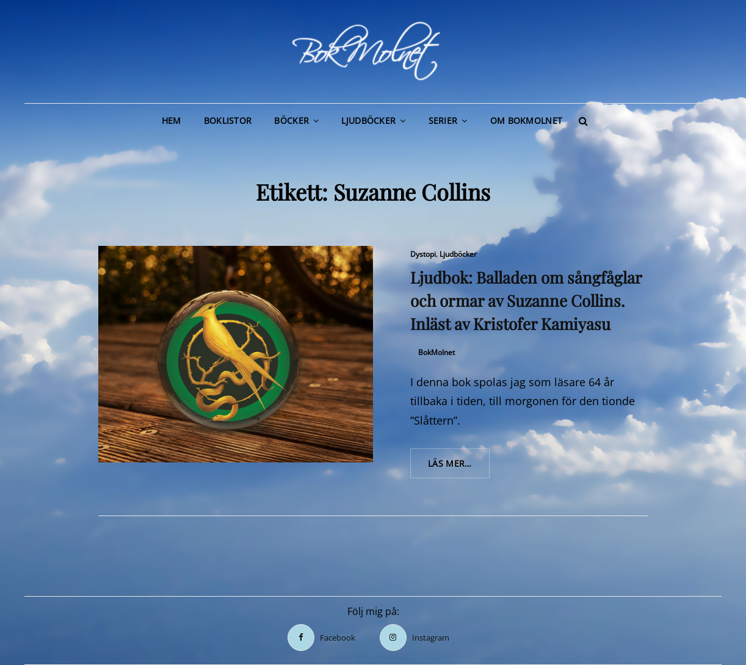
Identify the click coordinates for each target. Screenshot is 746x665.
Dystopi (423, 254)
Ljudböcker (368, 120)
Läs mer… (459, 467)
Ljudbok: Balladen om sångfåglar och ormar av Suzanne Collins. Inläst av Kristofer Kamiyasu (526, 300)
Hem (171, 120)
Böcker (291, 120)
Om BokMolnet (526, 120)
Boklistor (228, 120)
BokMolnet (436, 352)
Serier (443, 120)
